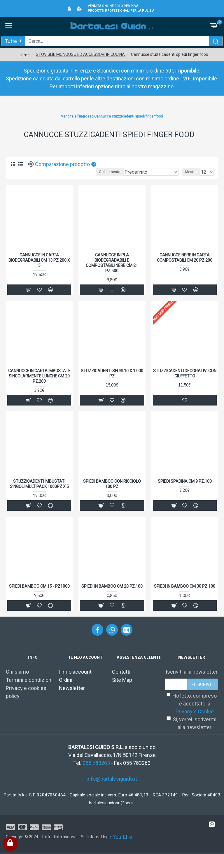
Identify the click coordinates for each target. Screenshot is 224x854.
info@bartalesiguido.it (112, 779)
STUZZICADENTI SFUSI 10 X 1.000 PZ (112, 373)
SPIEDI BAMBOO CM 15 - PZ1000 (39, 586)
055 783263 (96, 763)
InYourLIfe (120, 837)
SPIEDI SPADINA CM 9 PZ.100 (185, 481)
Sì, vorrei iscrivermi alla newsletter (191, 723)
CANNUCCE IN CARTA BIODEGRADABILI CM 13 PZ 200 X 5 (39, 260)
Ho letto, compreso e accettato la (192, 704)
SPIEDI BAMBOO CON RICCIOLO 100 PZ (112, 484)
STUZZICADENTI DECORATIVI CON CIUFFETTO (184, 373)
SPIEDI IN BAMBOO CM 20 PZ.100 (112, 586)
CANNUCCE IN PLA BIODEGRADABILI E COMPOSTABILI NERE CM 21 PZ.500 (112, 263)
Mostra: (191, 172)
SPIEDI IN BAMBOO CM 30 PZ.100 (184, 586)
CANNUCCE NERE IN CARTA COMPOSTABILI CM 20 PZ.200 (184, 258)
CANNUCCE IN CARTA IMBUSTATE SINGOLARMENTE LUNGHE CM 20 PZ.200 (39, 376)
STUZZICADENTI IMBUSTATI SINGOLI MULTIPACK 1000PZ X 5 (39, 484)
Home (24, 55)
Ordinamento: (110, 172)
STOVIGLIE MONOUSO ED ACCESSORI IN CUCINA (80, 54)
